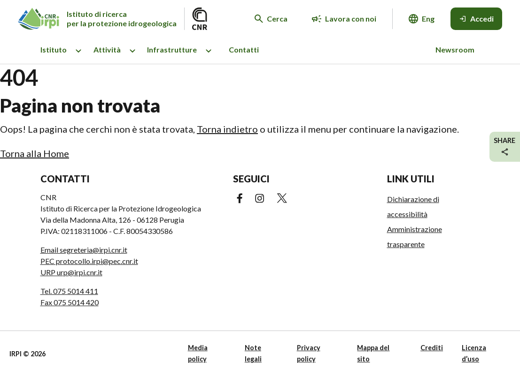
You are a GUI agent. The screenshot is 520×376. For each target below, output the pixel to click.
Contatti (244, 49)
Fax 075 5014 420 (69, 302)
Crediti (431, 348)
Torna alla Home (34, 153)
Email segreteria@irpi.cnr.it (83, 249)
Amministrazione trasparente (414, 236)
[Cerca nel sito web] (271, 19)
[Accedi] (476, 19)
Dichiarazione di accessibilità (413, 206)
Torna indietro (227, 129)
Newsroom (454, 49)
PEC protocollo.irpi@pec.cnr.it (89, 260)
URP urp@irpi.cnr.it (71, 272)
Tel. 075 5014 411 (69, 290)
